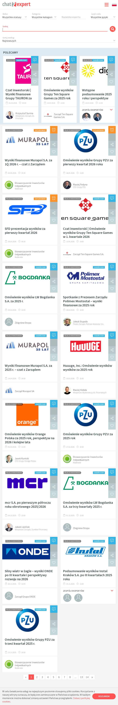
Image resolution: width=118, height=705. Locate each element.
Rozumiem (104, 696)
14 (87, 677)
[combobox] (114, 4)
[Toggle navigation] (106, 4)
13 (81, 677)
